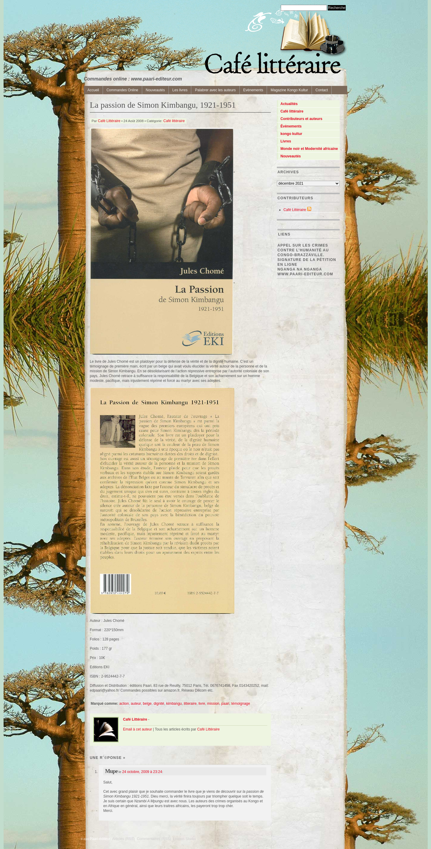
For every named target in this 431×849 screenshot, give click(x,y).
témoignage (240, 703)
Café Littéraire (109, 121)
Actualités (289, 104)
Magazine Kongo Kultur (289, 90)
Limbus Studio (184, 839)
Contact (321, 90)
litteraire (190, 703)
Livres (285, 141)
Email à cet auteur (137, 729)
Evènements (253, 90)
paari (225, 703)
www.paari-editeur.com (305, 274)
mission (213, 703)
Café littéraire (174, 121)
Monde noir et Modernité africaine (309, 149)
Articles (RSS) (123, 839)
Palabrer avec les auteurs (215, 90)
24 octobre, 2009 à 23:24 (142, 772)
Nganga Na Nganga (299, 269)
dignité (159, 703)
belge (147, 703)
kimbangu (174, 703)
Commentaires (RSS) (154, 839)
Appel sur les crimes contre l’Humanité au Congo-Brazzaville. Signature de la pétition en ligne (306, 255)
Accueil (93, 90)
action (124, 703)
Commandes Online (122, 90)
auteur (136, 703)
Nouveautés (155, 90)
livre (201, 703)
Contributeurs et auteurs (301, 119)
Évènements (291, 126)
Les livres (180, 90)
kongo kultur (291, 134)
